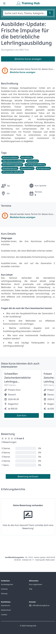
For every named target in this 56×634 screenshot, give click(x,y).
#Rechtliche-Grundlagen (13, 161)
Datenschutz (6, 610)
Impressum (5, 605)
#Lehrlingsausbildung (35, 164)
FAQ (30, 589)
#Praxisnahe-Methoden (12, 172)
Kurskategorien (7, 584)
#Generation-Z (27, 168)
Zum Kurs (21, 415)
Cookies (4, 614)
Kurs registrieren (35, 584)
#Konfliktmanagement (12, 164)
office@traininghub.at (41, 605)
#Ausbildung (26, 157)
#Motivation (32, 161)
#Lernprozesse (43, 168)
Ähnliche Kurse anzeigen (22, 72)
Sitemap (4, 593)
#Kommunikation (10, 157)
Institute (4, 589)
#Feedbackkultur (9, 168)
